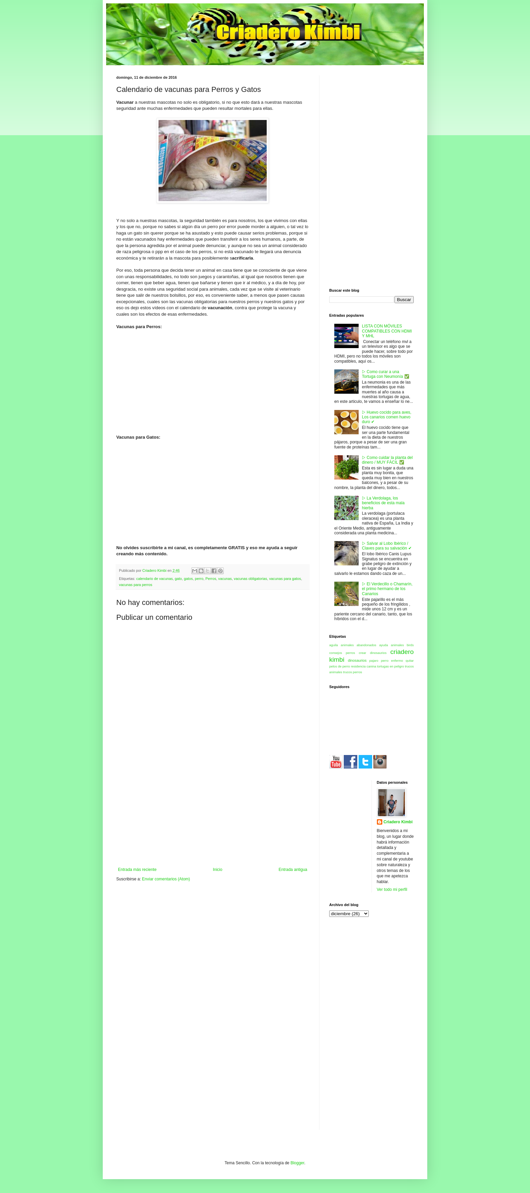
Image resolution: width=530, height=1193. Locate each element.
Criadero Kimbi (398, 822)
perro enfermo (392, 660)
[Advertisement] (212, 816)
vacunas (225, 579)
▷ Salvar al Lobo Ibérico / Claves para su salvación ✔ (387, 546)
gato (178, 579)
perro (199, 579)
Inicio (217, 869)
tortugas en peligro (390, 666)
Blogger (297, 1163)
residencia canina (363, 666)
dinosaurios (357, 660)
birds (410, 645)
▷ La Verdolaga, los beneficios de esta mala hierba (383, 503)
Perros (211, 579)
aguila (333, 645)
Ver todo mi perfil (392, 889)
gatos (188, 579)
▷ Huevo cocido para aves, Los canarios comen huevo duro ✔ (386, 417)
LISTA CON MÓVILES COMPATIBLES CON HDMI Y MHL (387, 331)
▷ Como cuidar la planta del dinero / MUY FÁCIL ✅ (387, 460)
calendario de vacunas (154, 579)
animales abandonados (358, 645)
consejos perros (342, 653)
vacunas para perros (135, 585)
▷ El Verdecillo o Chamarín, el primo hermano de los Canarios (387, 589)
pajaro (373, 660)
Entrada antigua (293, 869)
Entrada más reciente (137, 869)
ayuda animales (391, 645)
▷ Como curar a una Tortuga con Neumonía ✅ (385, 374)
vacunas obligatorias (250, 579)
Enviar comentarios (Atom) (166, 879)
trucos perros (352, 672)
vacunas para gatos (285, 579)
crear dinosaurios (372, 653)
